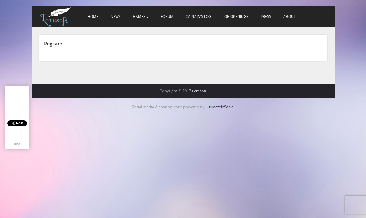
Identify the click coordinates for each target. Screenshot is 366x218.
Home (92, 16)
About (289, 16)
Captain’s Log (198, 16)
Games (141, 16)
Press (266, 16)
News (115, 16)
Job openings (236, 16)
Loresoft (199, 91)
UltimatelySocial (220, 107)
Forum (167, 16)
